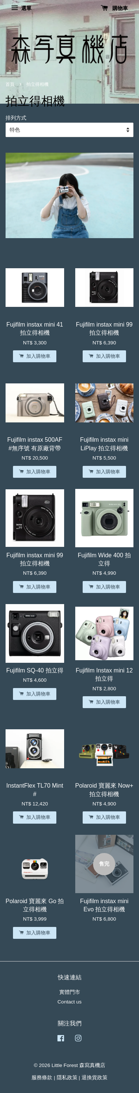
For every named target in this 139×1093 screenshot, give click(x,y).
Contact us (69, 1002)
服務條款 (42, 1077)
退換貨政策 (94, 1077)
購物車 (114, 8)
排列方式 (16, 118)
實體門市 (69, 992)
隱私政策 (67, 1077)
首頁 (10, 84)
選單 (21, 8)
